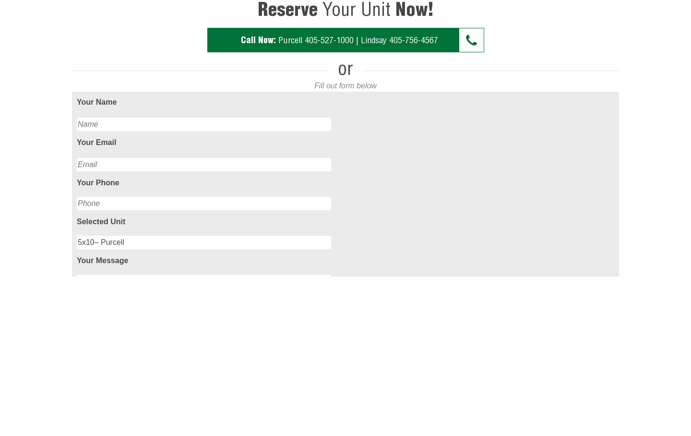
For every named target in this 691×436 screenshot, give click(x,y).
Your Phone (98, 183)
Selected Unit (101, 222)
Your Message (102, 260)
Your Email (96, 142)
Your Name (97, 102)
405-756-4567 (413, 40)
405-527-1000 (329, 40)
